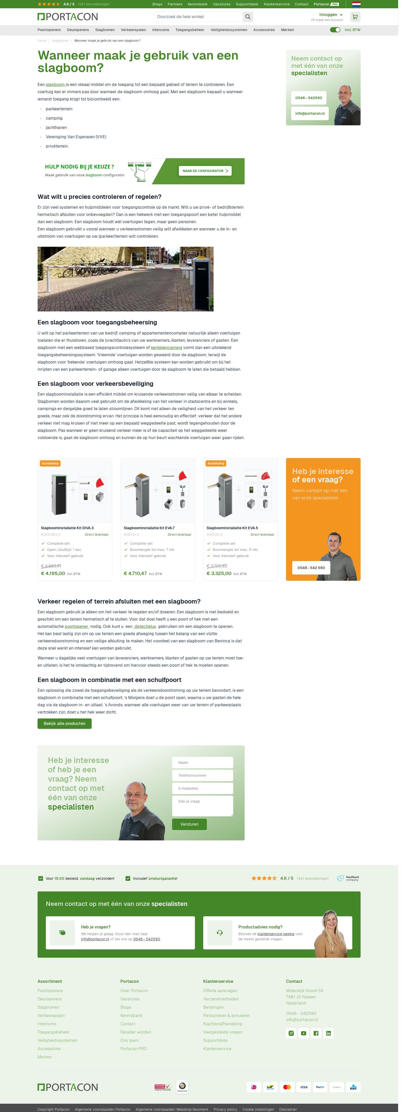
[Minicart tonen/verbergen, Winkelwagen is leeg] (355, 17)
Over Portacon (134, 990)
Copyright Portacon (54, 1109)
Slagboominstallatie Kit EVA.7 (149, 528)
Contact (302, 4)
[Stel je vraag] (202, 806)
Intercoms (160, 29)
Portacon (129, 981)
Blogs (157, 4)
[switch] (335, 29)
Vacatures (222, 4)
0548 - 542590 (308, 98)
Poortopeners (49, 29)
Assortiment (50, 981)
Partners (175, 4)
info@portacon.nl (310, 113)
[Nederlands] (356, 4)
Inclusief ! (155, 878)
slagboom (56, 84)
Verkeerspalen (133, 29)
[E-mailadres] (202, 788)
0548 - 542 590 (311, 568)
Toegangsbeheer (190, 29)
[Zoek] (248, 17)
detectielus (145, 626)
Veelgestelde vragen (223, 1032)
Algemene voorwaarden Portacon (102, 1109)
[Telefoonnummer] (202, 775)
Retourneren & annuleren (226, 1015)
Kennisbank (198, 4)
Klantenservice (277, 4)
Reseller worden (135, 1032)
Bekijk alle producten (64, 723)
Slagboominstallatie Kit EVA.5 (232, 528)
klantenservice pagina (276, 934)
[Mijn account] (327, 17)
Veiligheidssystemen (229, 29)
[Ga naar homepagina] (68, 16)
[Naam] (202, 762)
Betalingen (213, 1007)
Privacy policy (225, 1109)
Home (42, 41)
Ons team (129, 1040)
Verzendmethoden (221, 999)
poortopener (77, 626)
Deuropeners (78, 29)
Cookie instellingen (258, 1109)
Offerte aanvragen (220, 990)
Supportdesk (247, 4)
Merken (287, 29)
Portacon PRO (133, 1048)
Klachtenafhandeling (222, 1024)
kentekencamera (166, 347)
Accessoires (264, 29)
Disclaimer (288, 1109)
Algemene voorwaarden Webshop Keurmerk (172, 1109)
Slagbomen (105, 29)
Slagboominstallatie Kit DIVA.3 (67, 528)
